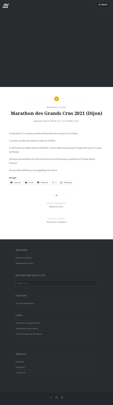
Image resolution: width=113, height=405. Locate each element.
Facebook (20, 361)
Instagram (20, 367)
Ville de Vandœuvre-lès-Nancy (29, 334)
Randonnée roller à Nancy (27, 328)
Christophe (49, 121)
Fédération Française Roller (28, 323)
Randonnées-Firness (25, 263)
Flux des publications (25, 303)
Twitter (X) (21, 372)
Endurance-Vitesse (56, 107)
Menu (104, 5)
